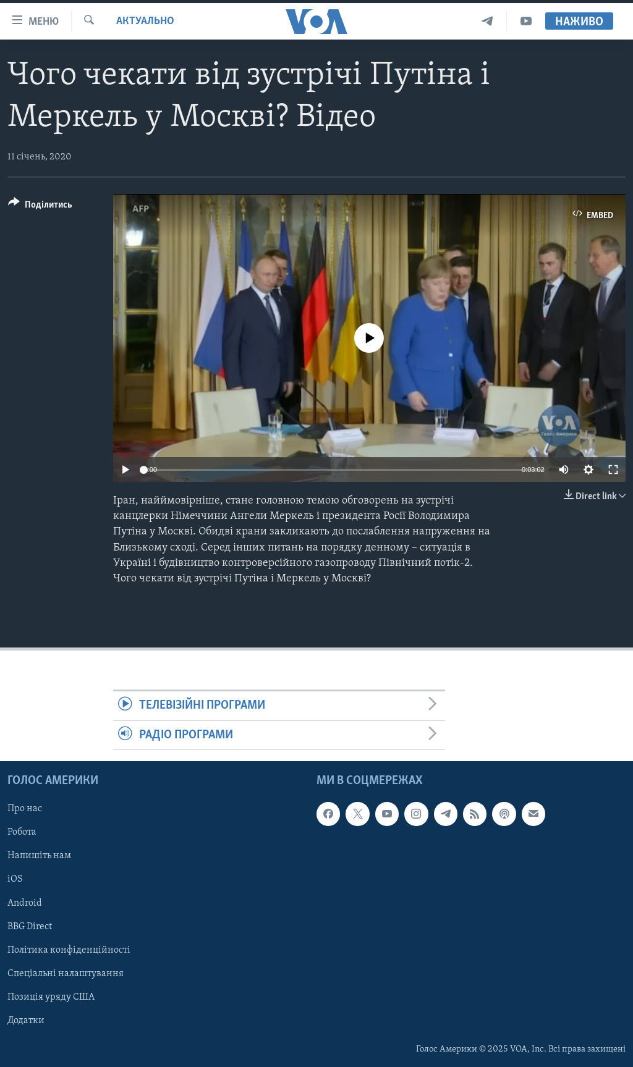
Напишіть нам (39, 856)
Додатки (26, 1021)
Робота (21, 832)
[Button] (40, 206)
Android (24, 903)
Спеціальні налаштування (65, 974)
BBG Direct (29, 926)
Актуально (145, 21)
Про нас (24, 809)
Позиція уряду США (51, 997)
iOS (15, 879)
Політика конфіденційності (68, 950)
